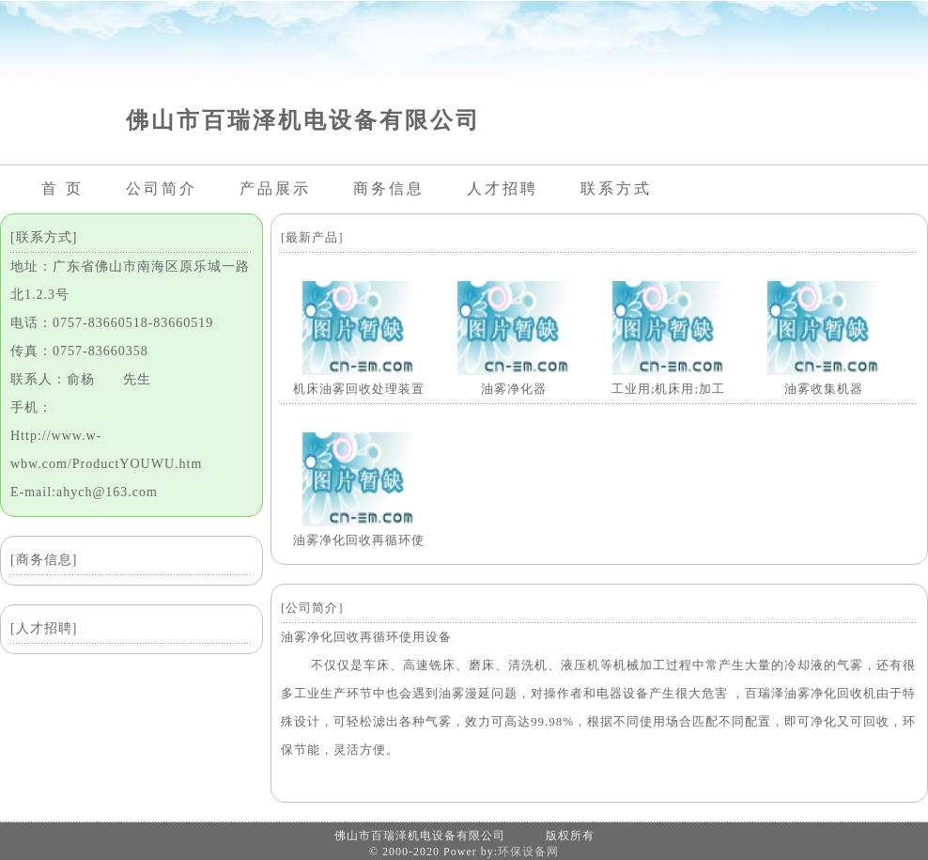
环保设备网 (528, 851)
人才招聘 (502, 188)
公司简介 (161, 188)
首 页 (62, 188)
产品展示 (275, 188)
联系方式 (616, 188)
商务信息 (389, 188)
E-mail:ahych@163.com (84, 492)
